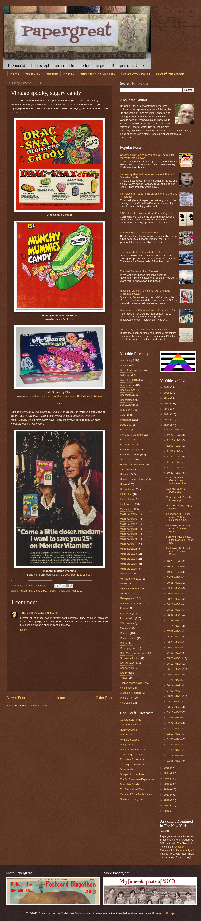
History (51, 590)
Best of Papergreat (130, 370)
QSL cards (126, 623)
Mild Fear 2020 (128, 538)
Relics (123, 643)
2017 (167, 773)
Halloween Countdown (132, 464)
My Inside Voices (129, 739)
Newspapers (127, 598)
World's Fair (126, 697)
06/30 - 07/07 (174, 636)
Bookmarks (126, 394)
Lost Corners (127, 504)
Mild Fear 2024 (128, 558)
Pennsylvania (127, 603)
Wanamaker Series (130, 692)
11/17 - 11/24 (174, 461)
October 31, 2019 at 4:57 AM (42, 612)
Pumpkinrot (126, 744)
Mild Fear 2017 (128, 524)
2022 (167, 408)
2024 (167, 398)
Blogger (170, 913)
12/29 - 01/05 (174, 429)
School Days (127, 662)
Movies (124, 583)
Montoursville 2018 (130, 578)
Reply (23, 630)
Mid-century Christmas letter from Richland (144, 329)
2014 (167, 789)
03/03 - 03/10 (174, 717)
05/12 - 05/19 (174, 669)
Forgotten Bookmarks (132, 759)
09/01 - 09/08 (174, 593)
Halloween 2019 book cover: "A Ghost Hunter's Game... (178, 516)
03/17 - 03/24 (174, 706)
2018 (167, 767)
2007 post (70, 574)
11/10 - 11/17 (174, 467)
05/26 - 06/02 (174, 658)
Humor (60, 590)
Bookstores (126, 404)
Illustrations (126, 489)
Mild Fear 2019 (74, 590)
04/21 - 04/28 (174, 679)
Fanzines (125, 429)
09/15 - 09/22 (174, 582)
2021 (167, 414)
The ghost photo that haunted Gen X (140, 252)
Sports (123, 672)
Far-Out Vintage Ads (131, 434)
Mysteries (125, 593)
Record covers (128, 638)
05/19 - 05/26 (174, 663)
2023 (167, 403)
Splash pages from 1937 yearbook (139, 232)
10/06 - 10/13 (174, 571)
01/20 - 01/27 (174, 750)
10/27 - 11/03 (174, 472)
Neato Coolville (128, 729)
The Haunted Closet (131, 724)
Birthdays (125, 375)
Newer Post (16, 698)
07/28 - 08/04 (174, 620)
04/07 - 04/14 (174, 690)
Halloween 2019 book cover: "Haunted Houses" (178, 528)
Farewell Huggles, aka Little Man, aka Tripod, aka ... (180, 539)
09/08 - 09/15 (174, 588)
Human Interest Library (133, 479)
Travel (123, 677)
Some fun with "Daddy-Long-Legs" (179, 498)
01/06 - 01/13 (174, 760)
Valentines (126, 687)
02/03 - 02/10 (174, 739)
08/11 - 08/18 (174, 609)
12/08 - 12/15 (174, 445)
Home (14, 73)
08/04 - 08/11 (174, 615)
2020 (167, 419)
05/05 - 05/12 (174, 674)
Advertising (26, 590)
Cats (122, 414)
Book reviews (127, 389)
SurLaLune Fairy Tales (132, 799)
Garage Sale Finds (130, 719)
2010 (167, 810)
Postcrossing (127, 618)
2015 (167, 783)
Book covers (127, 385)
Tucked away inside (131, 682)
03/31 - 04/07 (174, 696)
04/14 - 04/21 (174, 685)
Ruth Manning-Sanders (97, 73)
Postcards (32, 73)
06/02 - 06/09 (174, 652)
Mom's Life (126, 573)
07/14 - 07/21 (174, 625)
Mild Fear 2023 (128, 553)
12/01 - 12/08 (174, 451)
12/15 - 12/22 (174, 440)
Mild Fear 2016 (128, 518)
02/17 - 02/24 (174, 728)
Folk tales (125, 439)
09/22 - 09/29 (174, 577)
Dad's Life (125, 424)
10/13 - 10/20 (174, 566)
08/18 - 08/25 (174, 604)
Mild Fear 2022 (128, 548)
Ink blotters (126, 494)
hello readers (127, 469)
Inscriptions (126, 499)
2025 (167, 392)
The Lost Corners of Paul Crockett (139, 271)
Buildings (125, 409)
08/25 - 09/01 (174, 598)
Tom (22, 612)
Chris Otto (29, 585)
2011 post (85, 574)
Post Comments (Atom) (35, 705)
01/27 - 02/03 (174, 744)
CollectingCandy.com (89, 396)
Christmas (125, 419)
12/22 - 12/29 (174, 435)
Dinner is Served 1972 (132, 749)
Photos (68, 73)
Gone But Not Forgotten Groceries (54, 396)
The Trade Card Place (132, 789)
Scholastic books (129, 658)
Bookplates (126, 399)
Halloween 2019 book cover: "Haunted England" (178, 551)
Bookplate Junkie (129, 784)
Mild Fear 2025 (128, 563)
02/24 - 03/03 (174, 723)
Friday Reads (127, 444)
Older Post (104, 698)
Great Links (39, 590)
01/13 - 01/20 (174, 755)
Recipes (52, 73)
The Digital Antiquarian (132, 764)
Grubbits (68, 319)
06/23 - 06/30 (174, 642)
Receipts (125, 628)
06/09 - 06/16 (174, 647)
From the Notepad (130, 449)
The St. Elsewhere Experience (137, 779)
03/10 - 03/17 (174, 712)
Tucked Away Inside (135, 73)
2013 (167, 794)
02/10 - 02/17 (174, 733)
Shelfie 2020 (127, 667)
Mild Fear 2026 (128, 568)
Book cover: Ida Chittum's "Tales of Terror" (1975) (147, 310)
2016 (167, 778)
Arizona (124, 365)
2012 (167, 800)
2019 (167, 425)
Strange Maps (128, 769)
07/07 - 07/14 (174, 631)
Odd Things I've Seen (132, 754)
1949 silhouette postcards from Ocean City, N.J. (146, 213)
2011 (167, 805)
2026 (167, 387)
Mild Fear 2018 (128, 528)
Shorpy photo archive (132, 774)
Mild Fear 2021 (128, 543)
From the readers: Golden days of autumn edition (176, 480)
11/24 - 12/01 (174, 456)
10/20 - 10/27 (174, 561)
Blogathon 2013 (129, 380)
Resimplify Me (128, 648)
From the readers (129, 454)
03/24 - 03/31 (174, 701)
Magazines (126, 509)
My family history (129, 588)
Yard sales (126, 702)
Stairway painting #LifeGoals (175, 490)
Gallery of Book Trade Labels (136, 794)
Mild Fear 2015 (128, 514)
